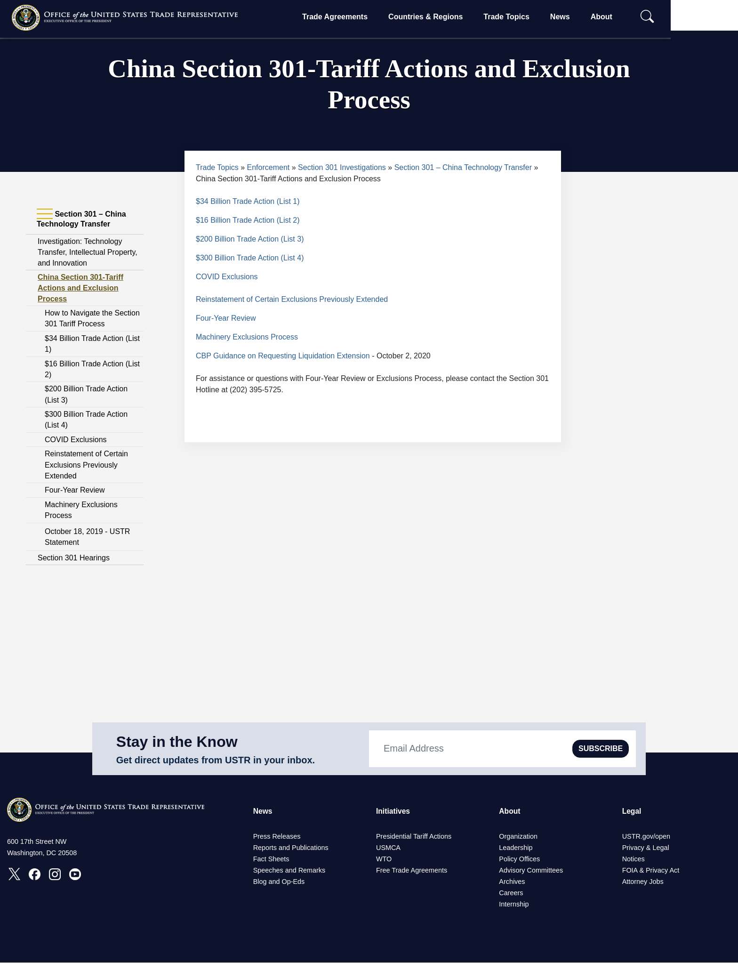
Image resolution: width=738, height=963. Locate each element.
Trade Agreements (364, 17)
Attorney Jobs (643, 882)
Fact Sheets (271, 859)
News (590, 17)
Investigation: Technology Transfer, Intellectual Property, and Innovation (87, 252)
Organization (518, 837)
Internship (514, 904)
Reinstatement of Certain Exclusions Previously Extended (86, 465)
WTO (384, 859)
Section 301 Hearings (74, 558)
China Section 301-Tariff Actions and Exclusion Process (80, 288)
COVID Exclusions (76, 440)
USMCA (388, 848)
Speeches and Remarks (289, 870)
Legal (632, 811)
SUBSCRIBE (600, 749)
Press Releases (277, 837)
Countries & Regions (455, 17)
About (631, 17)
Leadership (515, 848)
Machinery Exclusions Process (247, 337)
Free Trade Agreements (411, 870)
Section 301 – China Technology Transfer (463, 167)
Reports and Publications (291, 848)
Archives (512, 882)
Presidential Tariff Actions (413, 837)
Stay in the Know (177, 741)
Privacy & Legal (645, 848)
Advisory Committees (531, 870)
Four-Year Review (74, 490)
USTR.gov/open (646, 837)
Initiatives (393, 811)
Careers (511, 893)
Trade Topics (536, 17)
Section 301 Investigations (342, 167)
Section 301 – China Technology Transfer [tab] (81, 219)
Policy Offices (519, 859)
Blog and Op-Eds (279, 882)
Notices (633, 859)
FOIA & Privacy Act (651, 870)
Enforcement (268, 167)
